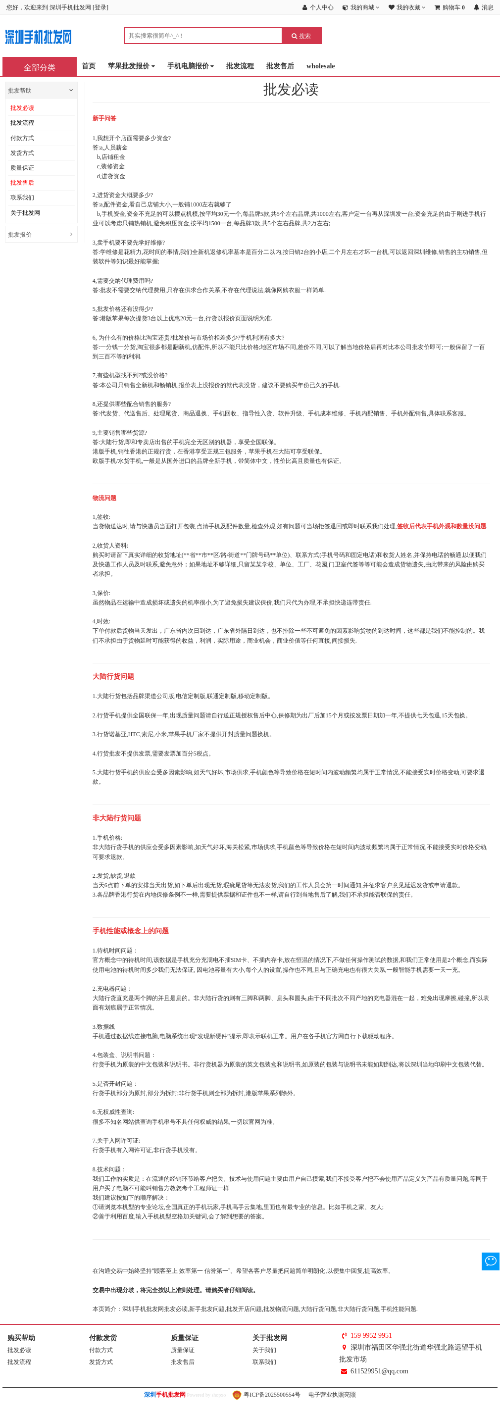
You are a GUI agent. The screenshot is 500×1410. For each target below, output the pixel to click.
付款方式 (22, 138)
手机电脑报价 (190, 66)
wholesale (320, 66)
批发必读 (22, 107)
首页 (89, 66)
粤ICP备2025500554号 (266, 1394)
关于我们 (264, 1350)
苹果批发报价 (131, 66)
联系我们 (22, 197)
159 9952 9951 (371, 1335)
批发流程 (240, 66)
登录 (100, 7)
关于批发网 (25, 212)
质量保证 (22, 167)
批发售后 (280, 66)
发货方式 (22, 153)
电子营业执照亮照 (331, 1394)
